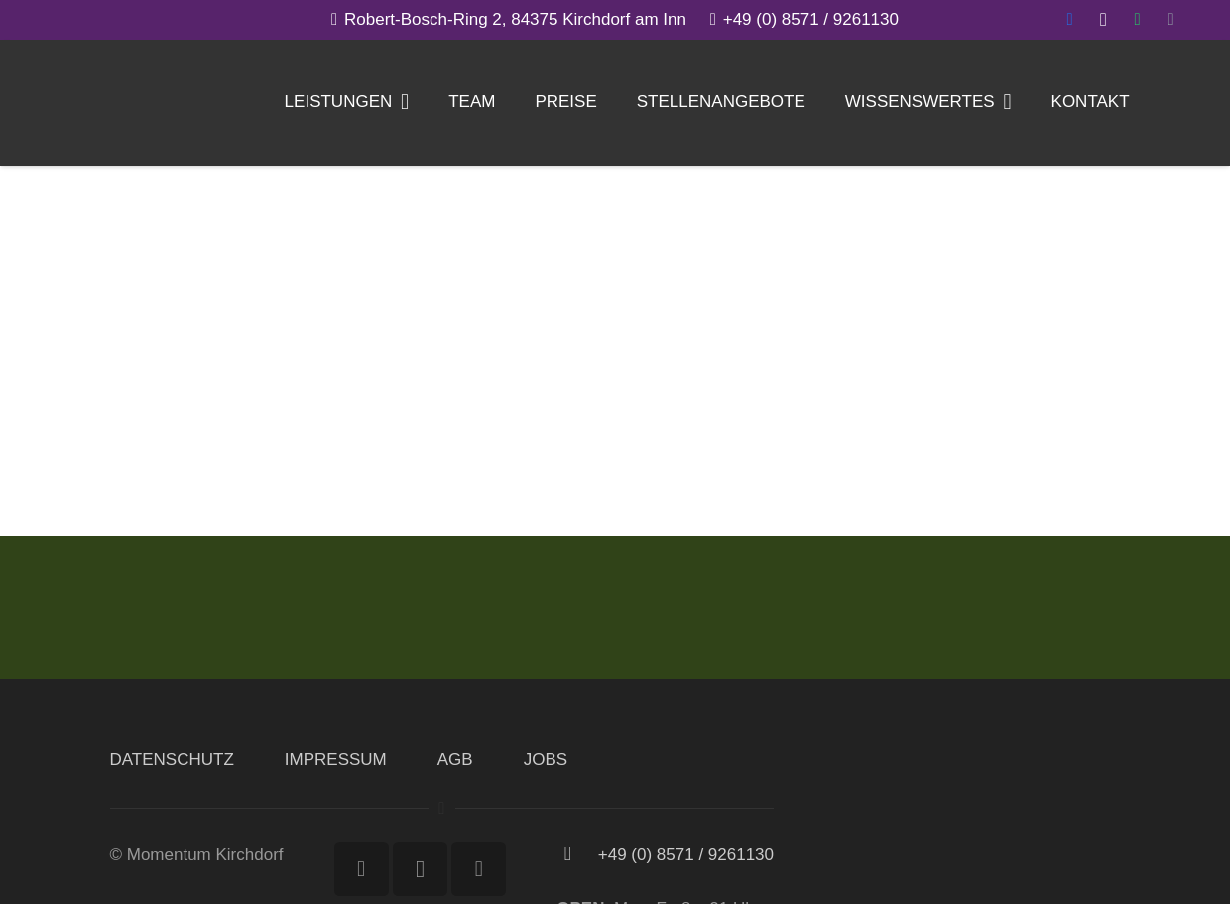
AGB (455, 759)
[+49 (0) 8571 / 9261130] (577, 855)
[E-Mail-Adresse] (1170, 20)
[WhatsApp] (1137, 20)
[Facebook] (1069, 20)
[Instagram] (1103, 20)
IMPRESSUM (336, 759)
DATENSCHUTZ (172, 759)
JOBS (545, 759)
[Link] (60, 104)
